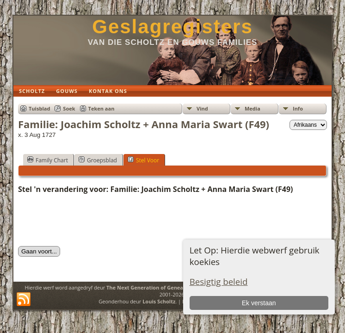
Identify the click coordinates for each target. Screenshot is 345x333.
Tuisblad (39, 108)
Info (298, 108)
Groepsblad (98, 160)
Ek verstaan (259, 303)
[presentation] (88, 220)
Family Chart (47, 160)
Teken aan (101, 108)
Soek (69, 108)
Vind (202, 108)
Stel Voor (143, 160)
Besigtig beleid (219, 281)
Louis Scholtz (158, 301)
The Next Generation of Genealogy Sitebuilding (165, 287)
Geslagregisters (172, 26)
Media (252, 108)
